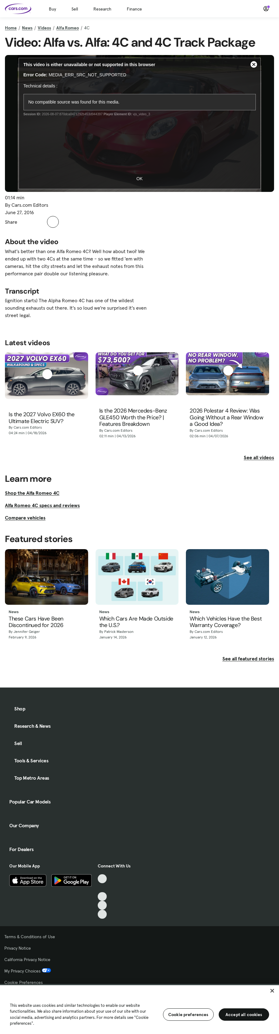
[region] (139, 1009)
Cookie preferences (188, 1014)
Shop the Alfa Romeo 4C (32, 493)
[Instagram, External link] (102, 905)
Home (11, 28)
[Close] (272, 991)
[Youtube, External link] (102, 896)
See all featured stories (248, 658)
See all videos (259, 457)
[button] (25, 222)
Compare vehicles (25, 518)
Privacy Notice (17, 948)
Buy (52, 9)
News (27, 28)
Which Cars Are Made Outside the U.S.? (136, 622)
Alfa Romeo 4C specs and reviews (42, 505)
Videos (44, 28)
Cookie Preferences (23, 982)
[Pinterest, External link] (102, 914)
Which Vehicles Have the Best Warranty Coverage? (226, 622)
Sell (74, 9)
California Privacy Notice (27, 959)
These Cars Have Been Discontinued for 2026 (36, 622)
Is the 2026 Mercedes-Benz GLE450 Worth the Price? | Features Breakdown (133, 418)
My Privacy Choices (27, 971)
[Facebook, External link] (102, 887)
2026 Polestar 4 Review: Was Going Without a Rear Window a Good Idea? (226, 418)
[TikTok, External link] (102, 878)
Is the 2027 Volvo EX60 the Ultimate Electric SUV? (42, 418)
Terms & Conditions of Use (29, 936)
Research (102, 9)
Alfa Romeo (67, 28)
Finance (134, 9)
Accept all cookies (243, 1014)
